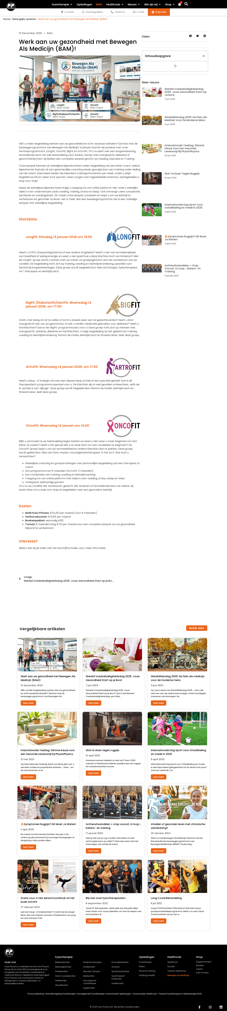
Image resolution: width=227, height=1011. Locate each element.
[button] (62, 4)
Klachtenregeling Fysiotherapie (60, 993)
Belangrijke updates (24, 19)
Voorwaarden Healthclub (145, 993)
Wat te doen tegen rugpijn (182, 173)
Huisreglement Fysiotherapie (90, 993)
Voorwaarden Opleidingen (118, 993)
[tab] (67, 12)
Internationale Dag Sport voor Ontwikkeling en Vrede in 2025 (184, 206)
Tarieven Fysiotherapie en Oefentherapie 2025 (180, 993)
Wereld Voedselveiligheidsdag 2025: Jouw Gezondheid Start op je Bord (186, 92)
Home (6, 19)
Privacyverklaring (36, 993)
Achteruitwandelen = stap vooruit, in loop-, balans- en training (183, 268)
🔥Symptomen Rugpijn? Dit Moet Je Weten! (185, 238)
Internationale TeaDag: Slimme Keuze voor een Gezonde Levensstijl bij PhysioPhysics (184, 148)
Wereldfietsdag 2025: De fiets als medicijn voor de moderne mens (186, 118)
